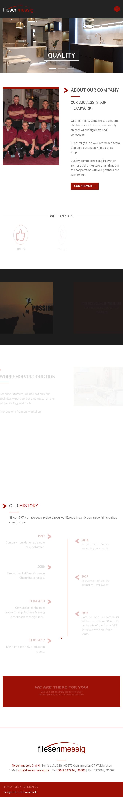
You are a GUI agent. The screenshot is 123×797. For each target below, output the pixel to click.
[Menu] (117, 9)
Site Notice (30, 787)
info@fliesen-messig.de (33, 770)
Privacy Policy (12, 787)
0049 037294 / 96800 (72, 770)
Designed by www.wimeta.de (20, 792)
